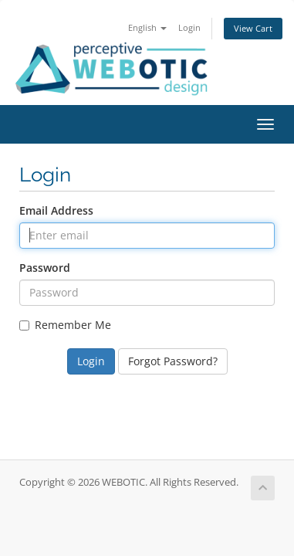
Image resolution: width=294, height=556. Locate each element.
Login (189, 27)
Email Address (56, 210)
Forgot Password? (173, 361)
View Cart (253, 28)
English (147, 27)
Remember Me (65, 324)
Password (44, 267)
